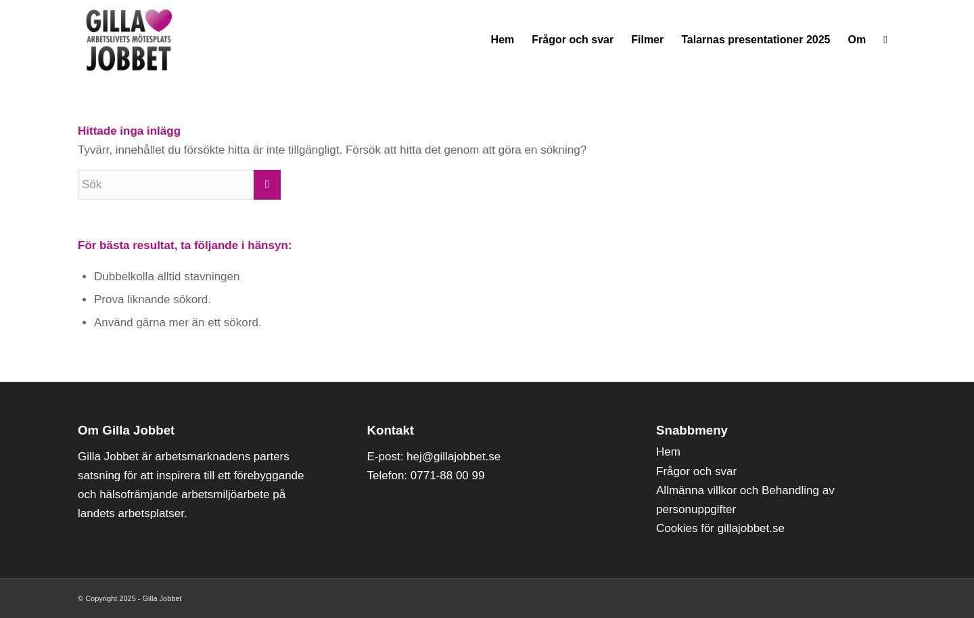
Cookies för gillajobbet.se (720, 528)
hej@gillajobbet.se (454, 456)
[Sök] (885, 40)
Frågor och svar (696, 471)
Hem (668, 451)
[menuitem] (503, 40)
